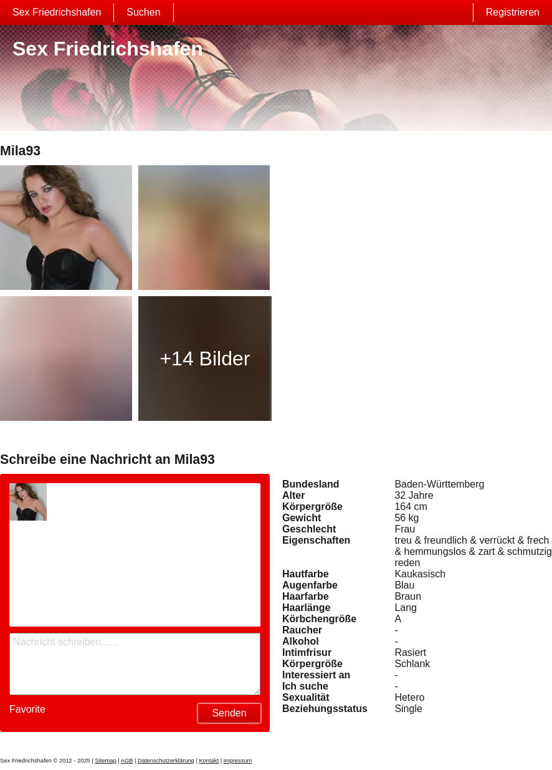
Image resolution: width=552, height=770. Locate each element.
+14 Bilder (204, 358)
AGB (127, 761)
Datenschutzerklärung (166, 761)
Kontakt (209, 761)
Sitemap (105, 761)
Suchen (143, 12)
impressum (238, 761)
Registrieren (513, 12)
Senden (229, 713)
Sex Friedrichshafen (56, 12)
